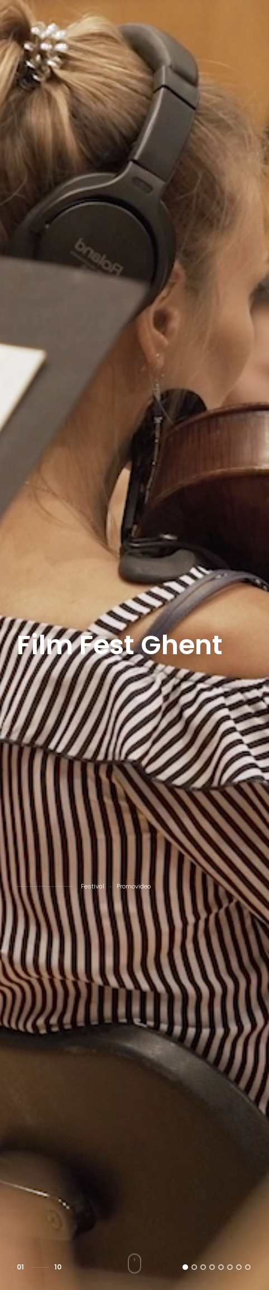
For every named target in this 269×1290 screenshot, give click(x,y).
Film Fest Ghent (120, 645)
